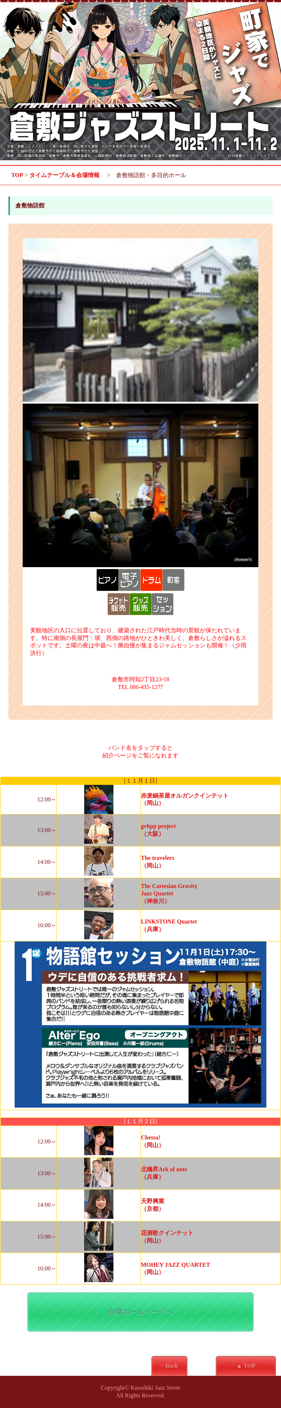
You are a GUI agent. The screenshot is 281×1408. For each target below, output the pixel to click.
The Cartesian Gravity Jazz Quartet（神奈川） (169, 894)
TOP (17, 175)
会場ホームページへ (140, 1312)
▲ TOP (245, 1366)
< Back (169, 1366)
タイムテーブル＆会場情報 (64, 175)
